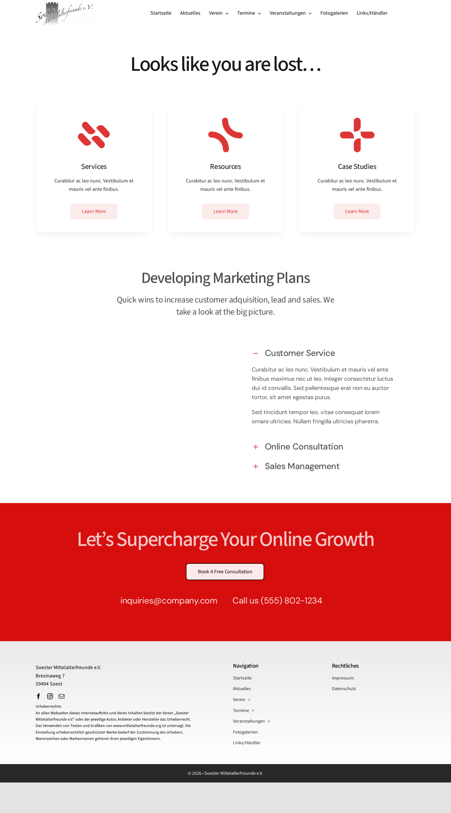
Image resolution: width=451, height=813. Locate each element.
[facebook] (38, 696)
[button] (324, 350)
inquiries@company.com (164, 600)
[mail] (61, 696)
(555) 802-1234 (287, 600)
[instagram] (50, 696)
